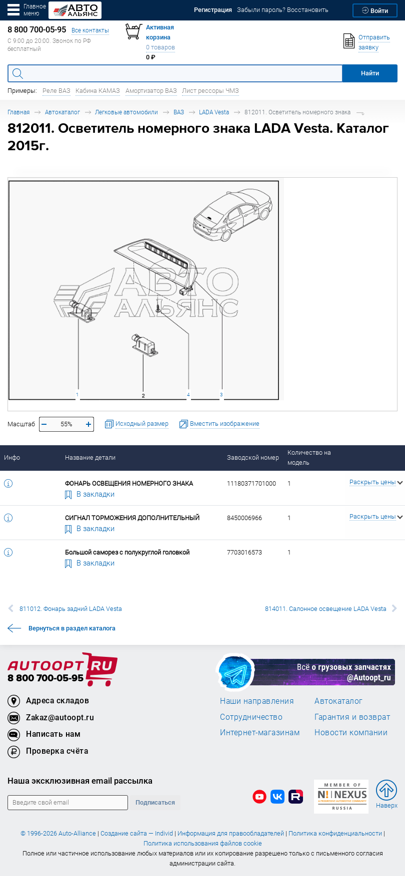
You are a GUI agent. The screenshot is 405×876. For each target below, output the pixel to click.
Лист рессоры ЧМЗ (210, 90)
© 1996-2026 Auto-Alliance (58, 833)
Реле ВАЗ (56, 90)
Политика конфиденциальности (335, 833)
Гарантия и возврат (352, 716)
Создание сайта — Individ (136, 833)
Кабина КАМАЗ (98, 90)
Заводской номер (253, 457)
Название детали (90, 457)
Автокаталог (62, 112)
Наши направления (257, 700)
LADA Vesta (214, 112)
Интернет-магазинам (260, 732)
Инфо (12, 457)
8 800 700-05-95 (46, 678)
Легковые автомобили (126, 112)
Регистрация (213, 9)
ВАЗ (179, 112)
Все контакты (90, 30)
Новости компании (351, 732)
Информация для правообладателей (231, 833)
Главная (19, 112)
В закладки (90, 494)
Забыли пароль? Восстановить (282, 9)
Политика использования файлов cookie (203, 843)
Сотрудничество (251, 716)
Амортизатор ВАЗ (151, 90)
